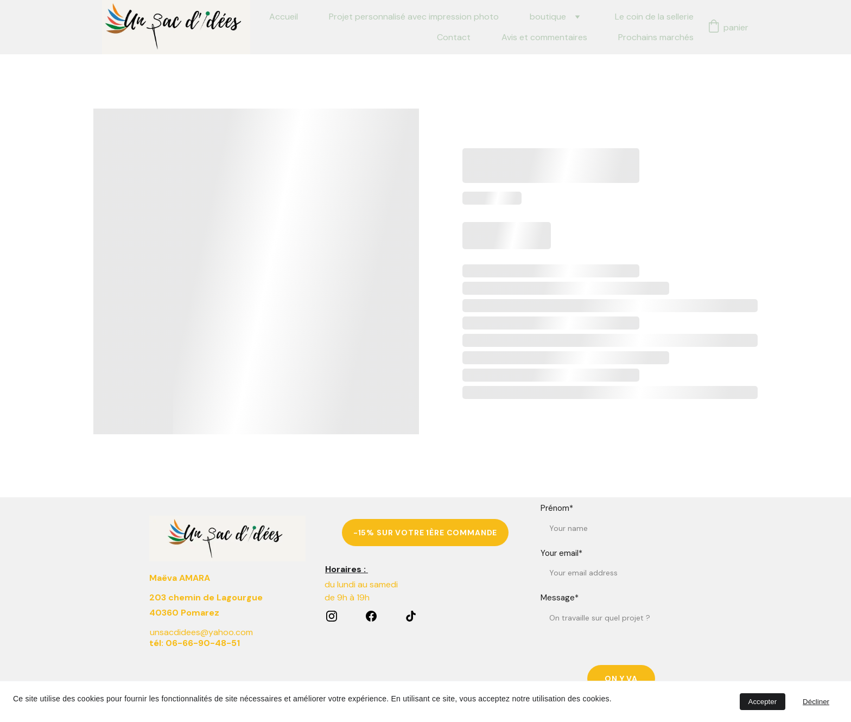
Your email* (561, 581)
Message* (560, 626)
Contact (454, 37)
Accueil (283, 16)
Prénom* (557, 536)
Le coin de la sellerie (654, 16)
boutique (548, 16)
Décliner (816, 702)
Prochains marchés (656, 37)
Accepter (762, 702)
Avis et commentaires (544, 37)
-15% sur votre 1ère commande (425, 537)
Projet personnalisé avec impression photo (414, 16)
